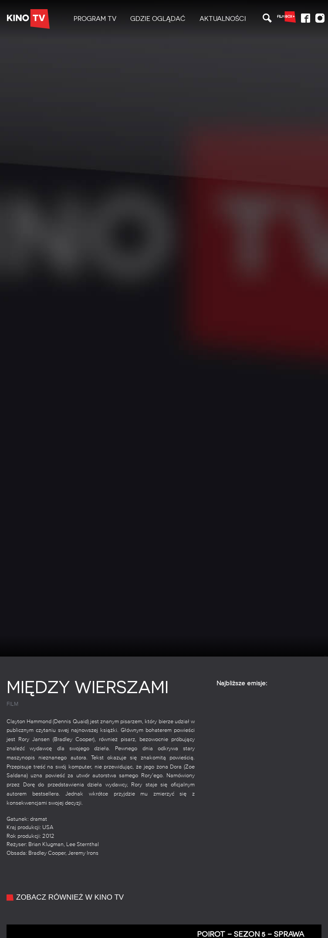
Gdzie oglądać (158, 19)
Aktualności (223, 19)
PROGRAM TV (95, 19)
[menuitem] (95, 19)
